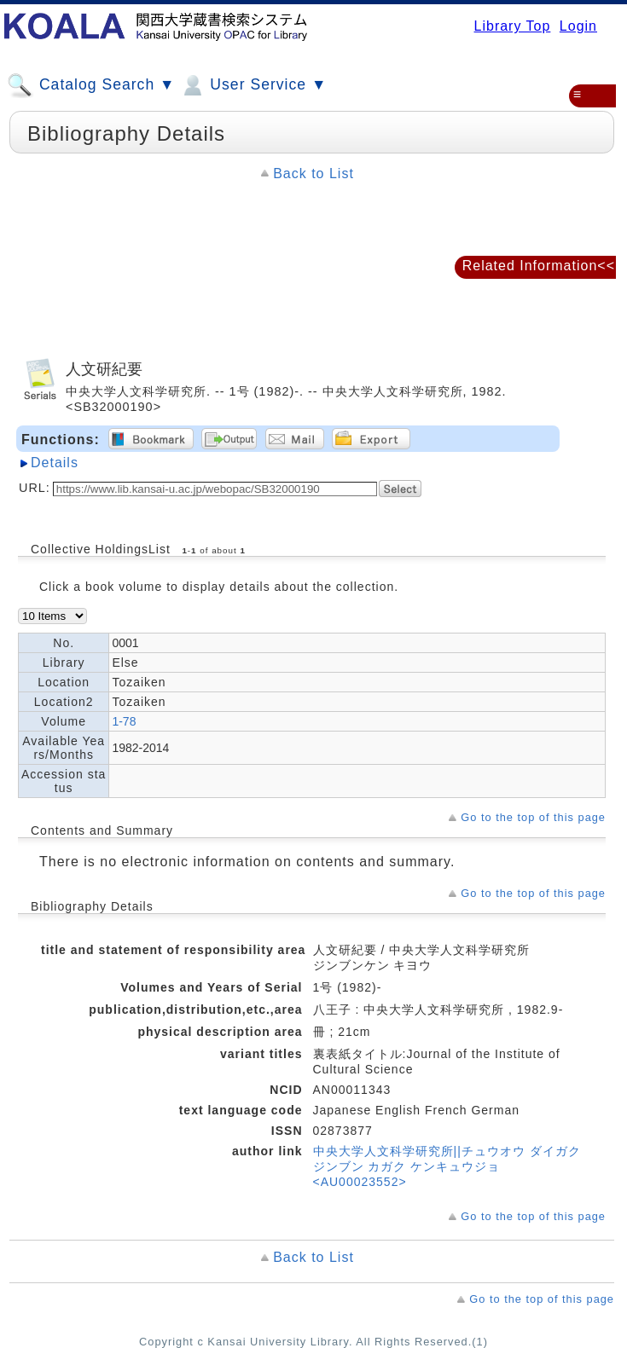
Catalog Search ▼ (91, 85)
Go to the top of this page (533, 817)
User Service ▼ (253, 85)
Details (54, 462)
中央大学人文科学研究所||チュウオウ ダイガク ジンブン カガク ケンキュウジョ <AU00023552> (447, 1166)
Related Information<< (538, 265)
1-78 (124, 721)
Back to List (313, 173)
